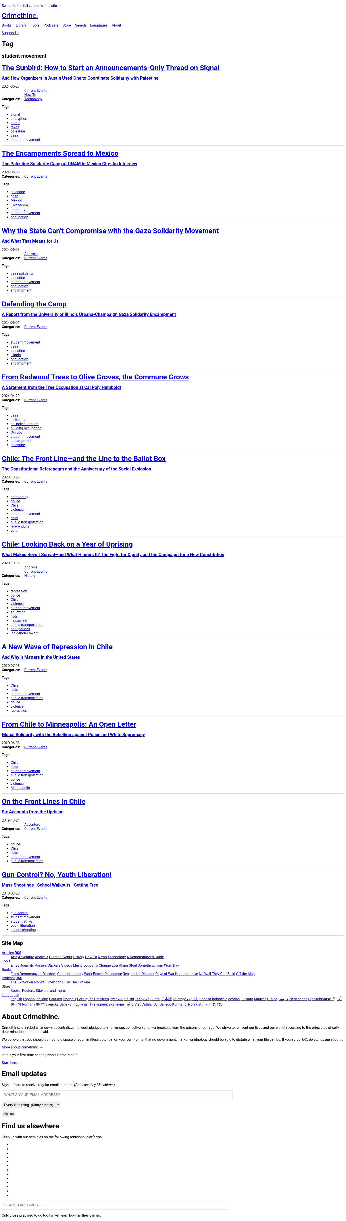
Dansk (64, 1004)
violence (17, 509)
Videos (66, 965)
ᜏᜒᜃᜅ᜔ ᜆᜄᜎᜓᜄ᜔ (210, 1004)
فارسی (283, 999)
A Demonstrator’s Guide (145, 957)
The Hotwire (80, 982)
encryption (19, 119)
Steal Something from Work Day (154, 965)
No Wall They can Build (52, 982)
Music (78, 965)
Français (69, 999)
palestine (18, 131)
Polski (129, 999)
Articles (8, 953)
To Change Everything (111, 965)
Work (88, 974)
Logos (88, 965)
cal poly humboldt (24, 424)
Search (80, 25)
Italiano (42, 999)
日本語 (166, 999)
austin (15, 123)
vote (14, 530)
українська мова (110, 1004)
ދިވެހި (155, 1004)
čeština (234, 999)
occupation (19, 217)
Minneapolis (20, 788)
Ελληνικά (142, 999)
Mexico (16, 200)
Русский (116, 999)
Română (28, 1004)
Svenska (52, 1004)
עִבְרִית (75, 1004)
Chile (15, 505)
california (18, 420)
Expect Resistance (107, 974)
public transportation (27, 522)
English (16, 999)
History (30, 576)
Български (181, 999)
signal (15, 114)
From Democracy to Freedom (33, 974)
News (102, 957)
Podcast (8, 978)
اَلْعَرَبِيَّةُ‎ (337, 999)
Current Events (35, 90)
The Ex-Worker (22, 982)
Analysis (31, 254)
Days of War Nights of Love (176, 974)
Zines (15, 965)
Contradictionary (70, 974)
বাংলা (40, 1004)
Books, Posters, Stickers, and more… (39, 991)
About (116, 25)
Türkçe (272, 999)
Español (29, 999)
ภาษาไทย (88, 1004)
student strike (21, 921)
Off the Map (245, 974)
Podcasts (51, 25)
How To (30, 95)
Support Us (10, 33)
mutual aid (19, 620)
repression (19, 591)
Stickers (54, 965)
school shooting (23, 930)
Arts (14, 957)
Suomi (155, 999)
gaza (14, 135)
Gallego (165, 1004)
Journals (27, 965)
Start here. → (12, 1063)
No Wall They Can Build (217, 974)
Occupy (16, 432)
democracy (19, 497)
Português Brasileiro (93, 999)
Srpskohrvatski (320, 999)
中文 (194, 999)
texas (15, 127)
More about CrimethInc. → (22, 1047)
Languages (99, 25)
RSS (18, 953)
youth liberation (23, 925)
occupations (20, 629)
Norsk (192, 1004)
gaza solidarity (22, 273)
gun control (19, 913)
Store (67, 25)
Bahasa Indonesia (213, 999)
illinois (16, 355)
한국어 (16, 1004)
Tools (35, 25)
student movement (25, 140)
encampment (21, 290)
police (15, 501)
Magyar (260, 999)
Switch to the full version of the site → (31, 6)
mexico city (20, 204)
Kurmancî (179, 1004)
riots (14, 518)
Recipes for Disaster (138, 974)
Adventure (32, 824)
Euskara (246, 999)
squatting (18, 209)
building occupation (26, 428)
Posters (41, 965)
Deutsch (55, 999)
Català (147, 1004)
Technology (33, 99)
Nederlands (298, 999)
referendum (20, 526)
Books (7, 25)
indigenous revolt (24, 633)
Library (21, 25)
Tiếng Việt (133, 1004)
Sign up (8, 1113)
